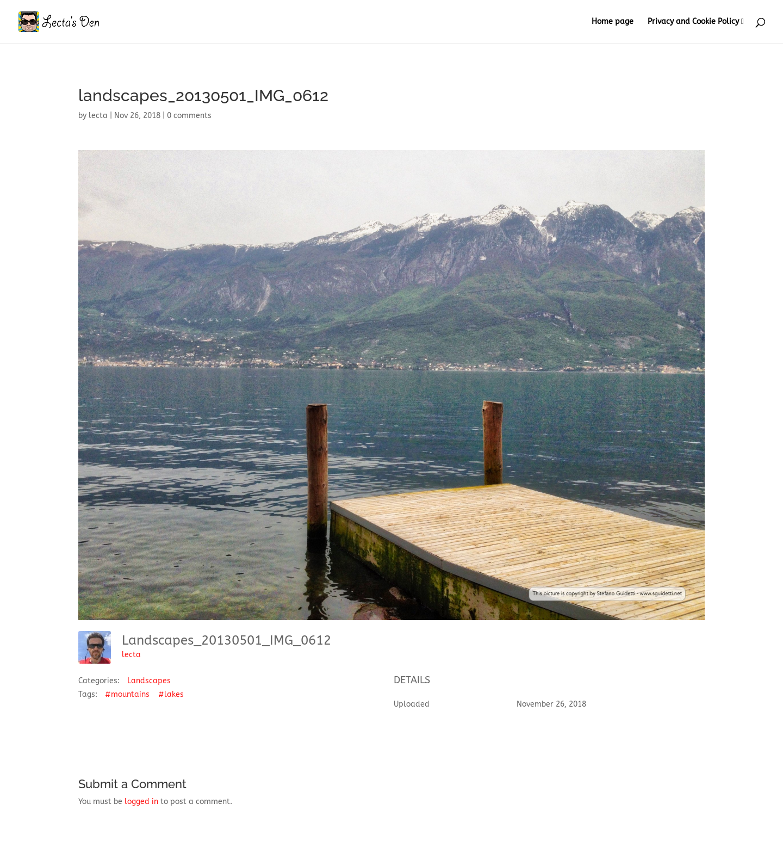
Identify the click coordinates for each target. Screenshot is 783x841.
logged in (141, 801)
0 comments (189, 115)
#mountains (127, 694)
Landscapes (149, 680)
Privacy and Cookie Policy (693, 22)
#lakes (171, 694)
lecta (98, 115)
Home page (612, 22)
